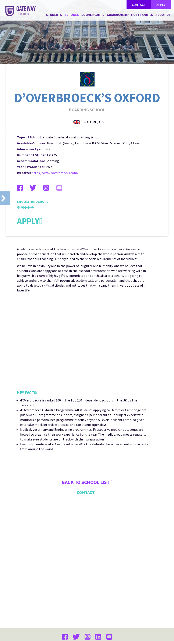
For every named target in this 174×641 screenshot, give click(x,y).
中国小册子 (25, 272)
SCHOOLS (72, 15)
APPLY (160, 5)
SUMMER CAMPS (92, 15)
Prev (5, 198)
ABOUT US (163, 15)
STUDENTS (54, 15)
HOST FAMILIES (142, 15)
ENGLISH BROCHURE (33, 266)
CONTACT (139, 5)
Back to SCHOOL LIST (87, 546)
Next (169, 198)
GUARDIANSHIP (118, 15)
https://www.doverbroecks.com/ (55, 237)
